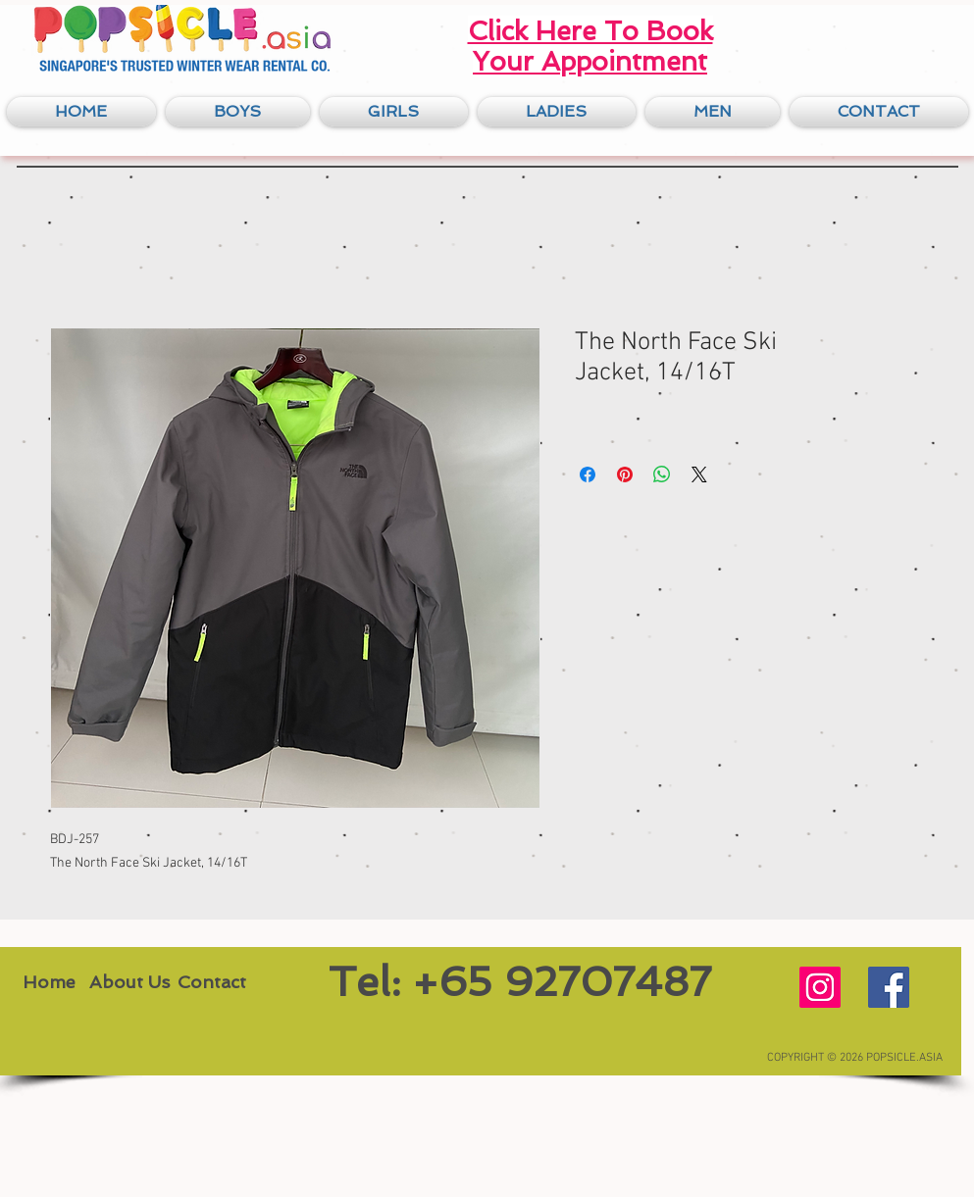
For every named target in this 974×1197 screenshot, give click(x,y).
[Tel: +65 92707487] (520, 982)
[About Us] (129, 982)
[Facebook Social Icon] (888, 987)
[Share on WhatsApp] (662, 474)
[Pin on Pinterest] (625, 474)
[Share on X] (699, 474)
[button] (238, 111)
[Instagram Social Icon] (820, 987)
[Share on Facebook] (587, 474)
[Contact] (212, 982)
